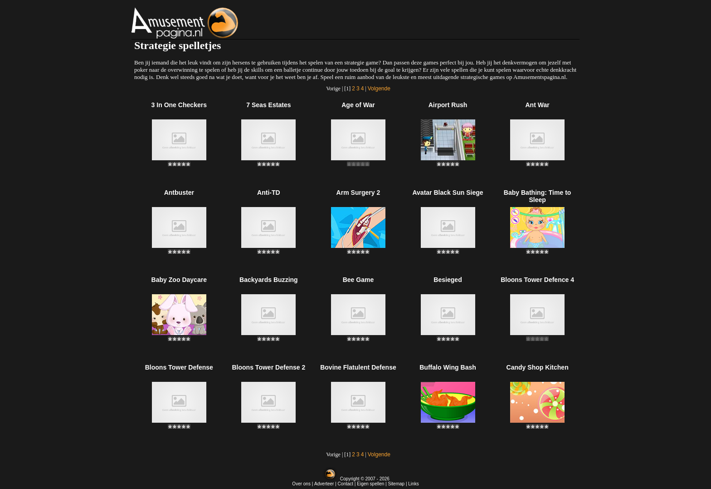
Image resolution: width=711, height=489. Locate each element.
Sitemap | (398, 483)
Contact (345, 483)
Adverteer (324, 483)
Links (413, 483)
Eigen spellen (370, 483)
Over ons (301, 483)
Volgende (379, 88)
